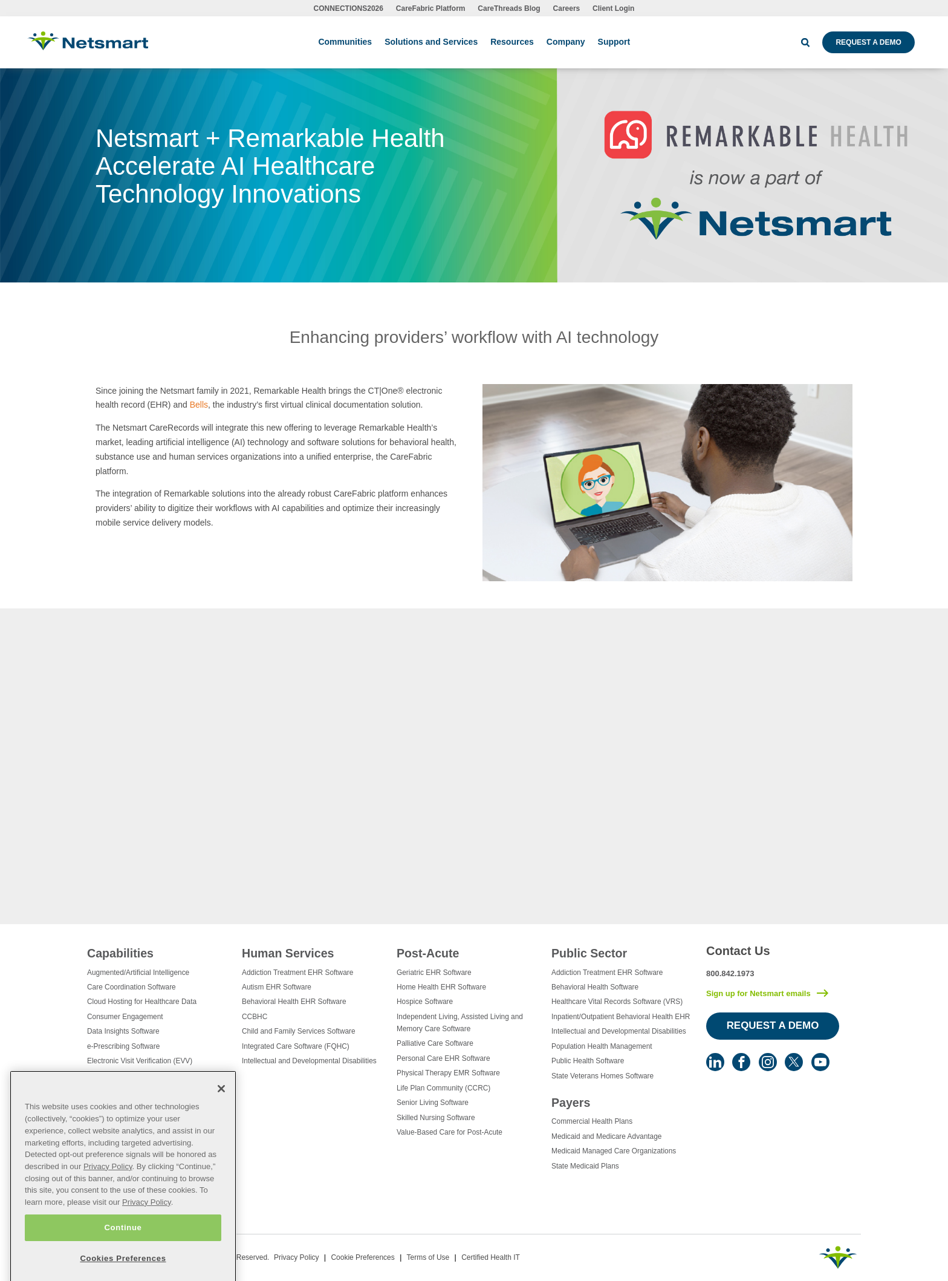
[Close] (221, 1117)
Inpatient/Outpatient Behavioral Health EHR (620, 1016)
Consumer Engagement (125, 1016)
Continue (122, 1255)
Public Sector (589, 953)
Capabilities (120, 953)
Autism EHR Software (276, 987)
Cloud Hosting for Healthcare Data (141, 1001)
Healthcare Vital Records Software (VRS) (617, 1001)
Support (614, 42)
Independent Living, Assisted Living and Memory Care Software (460, 1022)
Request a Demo (868, 42)
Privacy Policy (296, 1257)
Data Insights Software (123, 1031)
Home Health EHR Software (441, 987)
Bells (199, 404)
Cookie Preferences (362, 1257)
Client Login (613, 8)
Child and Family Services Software (299, 1031)
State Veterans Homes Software (602, 1076)
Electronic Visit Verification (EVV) (139, 1061)
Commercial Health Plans (591, 1121)
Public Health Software (587, 1061)
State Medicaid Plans (585, 1166)
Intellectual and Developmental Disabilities (309, 1061)
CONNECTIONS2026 (348, 8)
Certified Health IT (490, 1257)
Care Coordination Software (131, 987)
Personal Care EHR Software (443, 1058)
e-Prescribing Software (123, 1046)
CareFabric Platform (431, 8)
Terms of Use (428, 1257)
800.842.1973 (730, 973)
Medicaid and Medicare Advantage (606, 1136)
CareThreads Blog (509, 8)
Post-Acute (428, 953)
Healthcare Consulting (122, 1090)
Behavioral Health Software (594, 987)
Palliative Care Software (435, 1043)
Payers (570, 1102)
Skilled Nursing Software (436, 1117)
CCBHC (254, 1016)
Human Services (288, 953)
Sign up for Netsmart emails (758, 993)
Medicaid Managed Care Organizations (613, 1151)
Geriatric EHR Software (434, 972)
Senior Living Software (433, 1102)
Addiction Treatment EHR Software (297, 972)
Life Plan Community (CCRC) (443, 1088)
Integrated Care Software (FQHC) (295, 1046)
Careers (566, 8)
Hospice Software (425, 1001)
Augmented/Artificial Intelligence (138, 972)
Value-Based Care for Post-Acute (449, 1132)
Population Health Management (601, 1046)
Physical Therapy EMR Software (448, 1073)
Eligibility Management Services (138, 1076)
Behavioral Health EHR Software (294, 1001)
